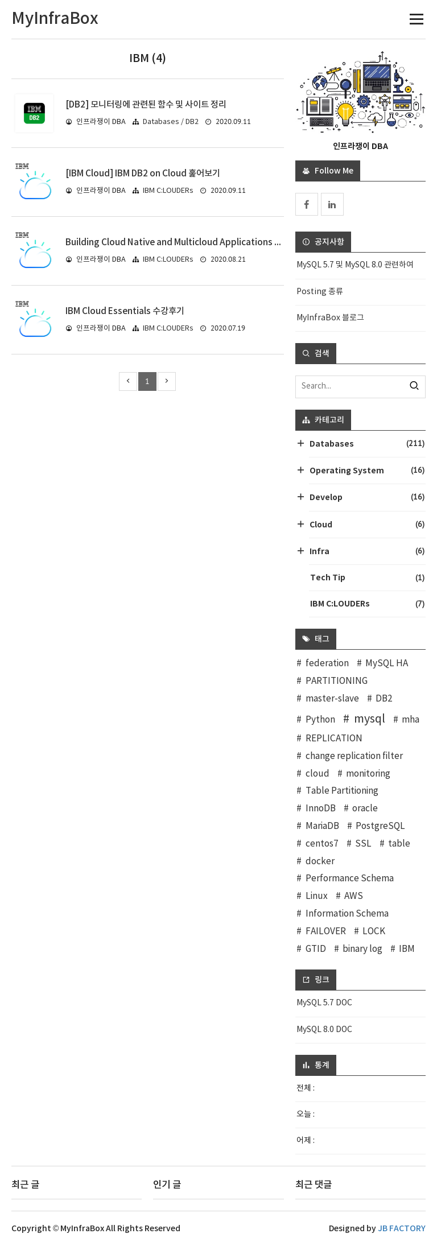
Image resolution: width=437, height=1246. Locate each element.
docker (320, 862)
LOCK (373, 931)
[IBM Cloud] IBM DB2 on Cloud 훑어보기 (142, 173)
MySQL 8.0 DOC (324, 1029)
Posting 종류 (319, 291)
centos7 (322, 844)
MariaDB (322, 826)
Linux (317, 896)
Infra (366, 551)
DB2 (384, 699)
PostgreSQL (380, 826)
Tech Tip (367, 578)
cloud (317, 774)
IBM (407, 949)
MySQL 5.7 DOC (324, 1003)
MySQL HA (386, 664)
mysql (369, 719)
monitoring (368, 774)
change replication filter (354, 756)
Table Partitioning (342, 791)
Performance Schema (350, 879)
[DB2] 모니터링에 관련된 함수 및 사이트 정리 (145, 105)
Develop (366, 497)
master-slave (332, 699)
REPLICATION (334, 739)
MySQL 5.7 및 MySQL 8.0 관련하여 (355, 265)
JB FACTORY (402, 1228)
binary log (362, 949)
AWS (353, 896)
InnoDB (321, 809)
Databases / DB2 (171, 122)
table (399, 844)
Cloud (366, 524)
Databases (366, 443)
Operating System (366, 470)
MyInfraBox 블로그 (330, 318)
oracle (365, 809)
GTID (316, 949)
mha (410, 720)
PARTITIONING (337, 681)
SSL (363, 844)
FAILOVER (326, 931)
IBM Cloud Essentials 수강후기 (124, 311)
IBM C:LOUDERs (168, 191)
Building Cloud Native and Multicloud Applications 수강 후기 (186, 242)
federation (327, 664)
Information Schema (347, 914)
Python (320, 720)
